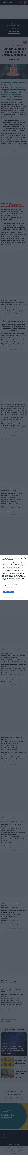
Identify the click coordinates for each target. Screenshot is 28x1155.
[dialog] (14, 577)
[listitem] (14, 584)
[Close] (25, 558)
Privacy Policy (22, 597)
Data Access (14, 597)
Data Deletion (5, 597)
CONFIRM (8, 591)
